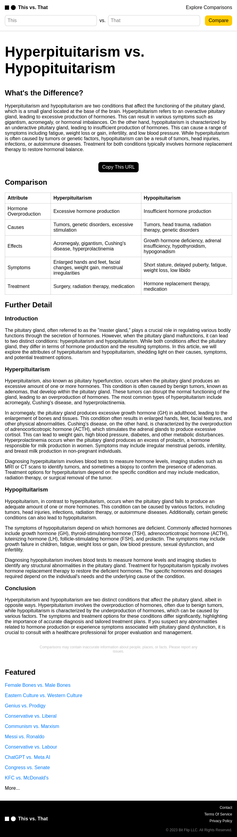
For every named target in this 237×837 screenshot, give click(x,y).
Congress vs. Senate (27, 767)
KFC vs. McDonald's (26, 777)
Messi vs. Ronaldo (24, 736)
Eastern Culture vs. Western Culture (43, 695)
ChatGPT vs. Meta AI (27, 757)
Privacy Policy (220, 821)
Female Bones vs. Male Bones (38, 685)
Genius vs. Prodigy (25, 705)
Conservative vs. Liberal (31, 716)
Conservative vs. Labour (31, 746)
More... (12, 788)
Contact (226, 808)
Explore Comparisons (209, 7)
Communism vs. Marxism (32, 726)
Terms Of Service (218, 814)
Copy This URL (118, 167)
